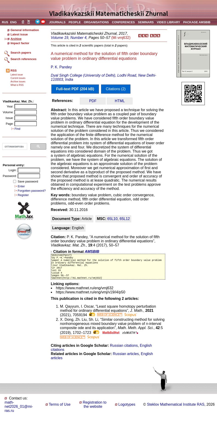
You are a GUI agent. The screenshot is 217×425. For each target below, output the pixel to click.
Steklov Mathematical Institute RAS (176, 411)
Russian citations (124, 352)
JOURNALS (57, 22)
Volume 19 (59, 38)
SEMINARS (146, 22)
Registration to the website (95, 411)
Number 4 (78, 38)
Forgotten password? (32, 190)
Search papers (21, 52)
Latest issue (19, 34)
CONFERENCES (123, 22)
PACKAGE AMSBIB (196, 22)
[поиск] (14, 147)
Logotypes (126, 411)
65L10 (112, 219)
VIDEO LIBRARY (168, 22)
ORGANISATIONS (96, 22)
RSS (14, 70)
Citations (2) (116, 89)
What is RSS (17, 85)
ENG (13, 22)
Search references (24, 59)
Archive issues (18, 81)
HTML (120, 101)
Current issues (18, 78)
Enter (21, 186)
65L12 (125, 219)
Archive (16, 38)
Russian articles (126, 361)
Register (23, 195)
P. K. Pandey (61, 67)
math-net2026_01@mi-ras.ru (19, 413)
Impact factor (20, 43)
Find (17, 128)
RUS (5, 22)
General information (25, 30)
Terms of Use (59, 411)
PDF (92, 101)
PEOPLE (75, 22)
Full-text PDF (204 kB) (75, 89)
